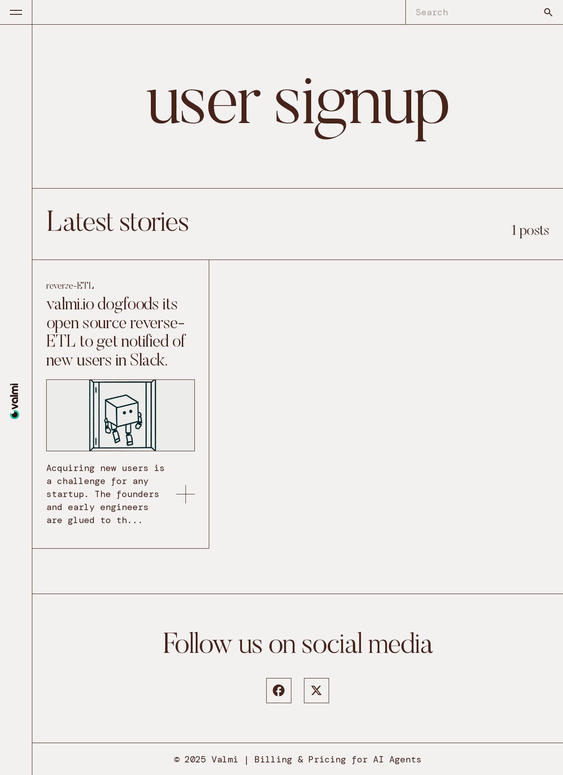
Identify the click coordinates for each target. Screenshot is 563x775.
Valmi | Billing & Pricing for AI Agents (316, 759)
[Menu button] (16, 12)
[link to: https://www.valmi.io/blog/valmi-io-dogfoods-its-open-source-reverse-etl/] (185, 494)
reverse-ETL (70, 286)
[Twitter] (316, 690)
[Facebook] (278, 690)
